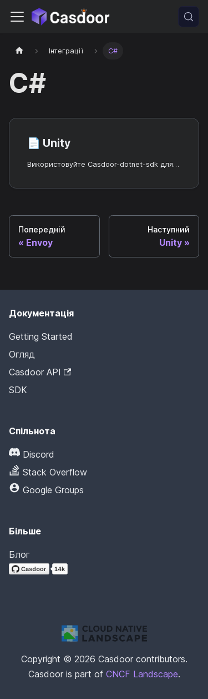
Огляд (22, 354)
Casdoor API (40, 372)
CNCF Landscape (142, 674)
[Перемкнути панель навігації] (17, 16)
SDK (18, 389)
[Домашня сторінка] (19, 51)
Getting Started (41, 336)
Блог (19, 554)
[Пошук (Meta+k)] (188, 16)
